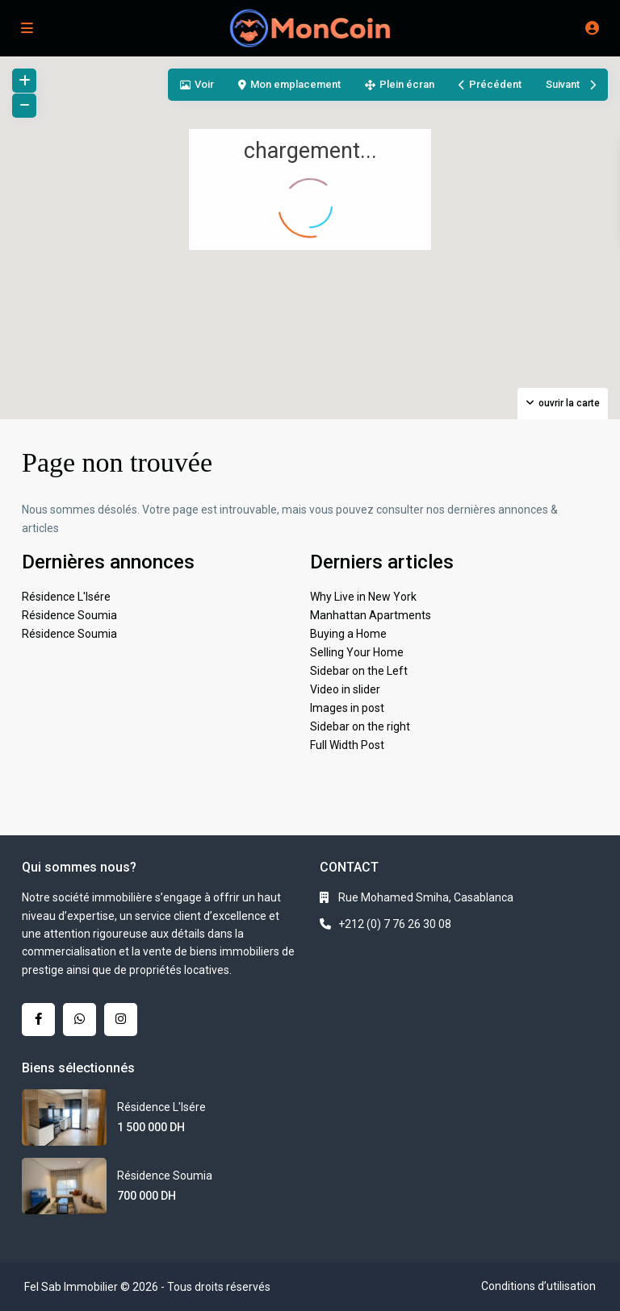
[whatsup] (79, 1019)
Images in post (347, 707)
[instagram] (120, 1019)
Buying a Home (348, 633)
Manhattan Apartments (370, 615)
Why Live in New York (363, 596)
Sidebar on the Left (359, 670)
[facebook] (38, 1019)
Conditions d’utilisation (538, 1286)
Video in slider (345, 689)
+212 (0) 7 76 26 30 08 (394, 924)
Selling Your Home (357, 652)
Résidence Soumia (69, 615)
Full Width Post (347, 745)
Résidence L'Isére (66, 596)
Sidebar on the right (360, 726)
